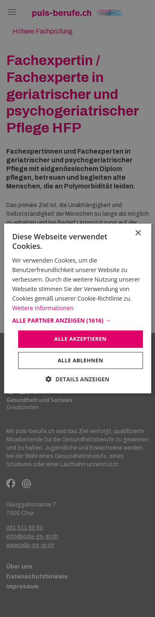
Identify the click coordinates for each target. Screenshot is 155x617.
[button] (77, 320)
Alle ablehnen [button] (80, 360)
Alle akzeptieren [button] (80, 338)
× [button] (138, 233)
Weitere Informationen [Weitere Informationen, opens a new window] (42, 308)
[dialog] (77, 308)
